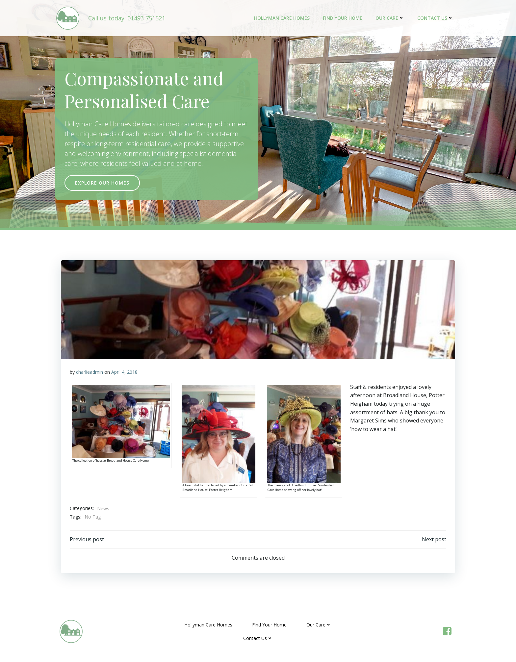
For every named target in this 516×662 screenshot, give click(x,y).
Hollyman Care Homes (283, 18)
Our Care (390, 18)
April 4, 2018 (125, 372)
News (103, 509)
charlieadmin (89, 372)
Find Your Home (343, 18)
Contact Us (436, 18)
